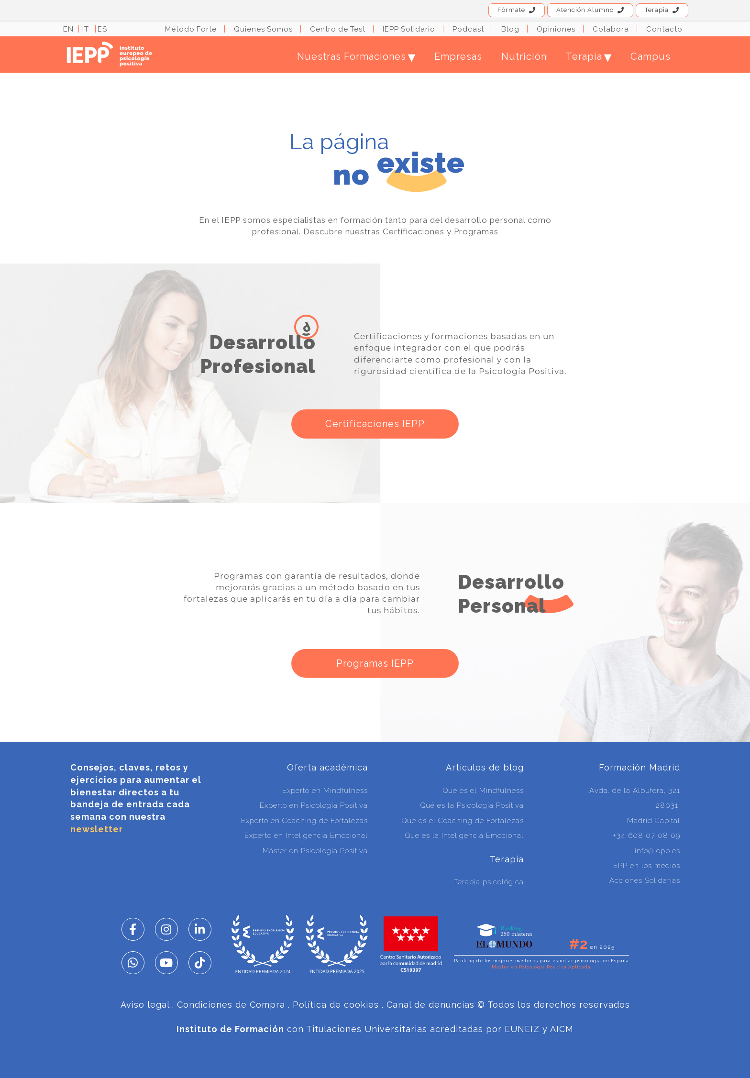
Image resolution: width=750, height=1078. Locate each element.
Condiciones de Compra (231, 1005)
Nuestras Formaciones (356, 56)
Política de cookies (336, 1005)
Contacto (664, 29)
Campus (650, 56)
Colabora (611, 29)
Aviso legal (145, 1005)
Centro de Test (337, 29)
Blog (510, 29)
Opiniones (556, 29)
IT (85, 29)
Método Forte (191, 29)
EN (68, 29)
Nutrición (524, 56)
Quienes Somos (263, 29)
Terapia (662, 9)
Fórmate (516, 9)
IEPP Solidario (409, 29)
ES (102, 29)
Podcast (468, 29)
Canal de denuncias (430, 1005)
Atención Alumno (590, 9)
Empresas (458, 56)
